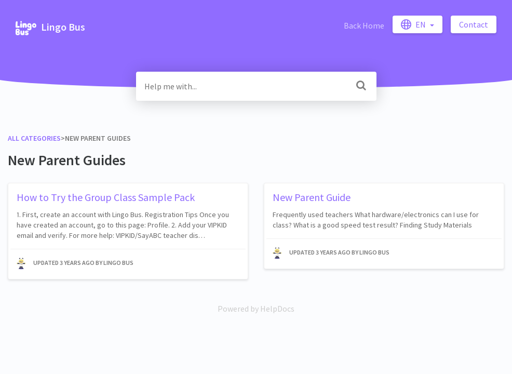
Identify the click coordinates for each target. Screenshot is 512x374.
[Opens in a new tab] (256, 308)
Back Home (364, 25)
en (414, 24)
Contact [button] (473, 24)
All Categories (34, 138)
